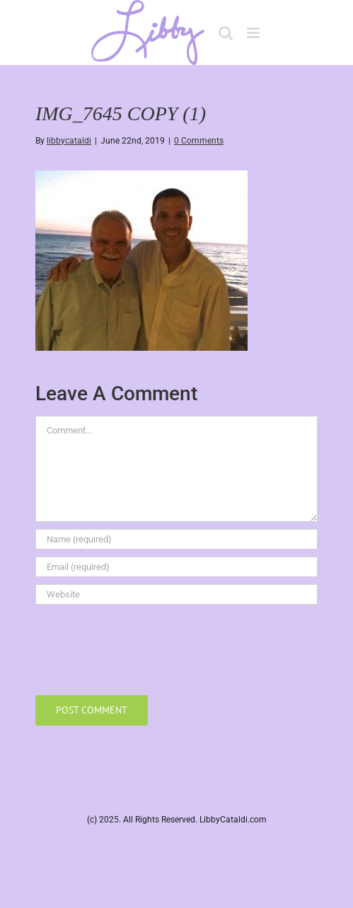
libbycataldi (69, 141)
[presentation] (142, 646)
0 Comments (199, 141)
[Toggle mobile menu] (254, 32)
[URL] (176, 594)
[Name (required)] (176, 539)
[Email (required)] (176, 567)
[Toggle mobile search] (226, 32)
